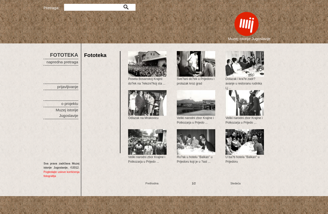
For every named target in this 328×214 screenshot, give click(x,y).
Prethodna (152, 183)
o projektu (69, 103)
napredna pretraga (62, 62)
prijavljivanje (67, 87)
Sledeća (235, 183)
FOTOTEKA (64, 55)
